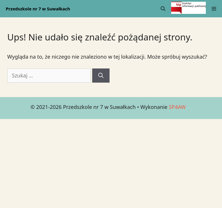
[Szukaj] (101, 75)
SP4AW (177, 106)
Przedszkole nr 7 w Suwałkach (38, 9)
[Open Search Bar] (163, 8)
